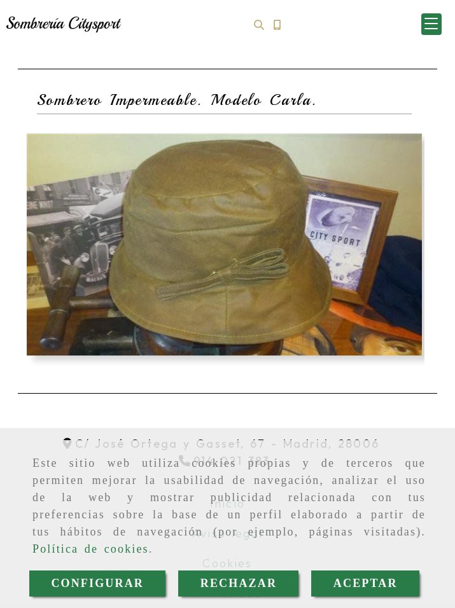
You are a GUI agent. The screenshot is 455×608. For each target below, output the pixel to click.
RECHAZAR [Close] (238, 583)
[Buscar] (259, 24)
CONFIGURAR (97, 583)
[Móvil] (277, 24)
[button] (431, 24)
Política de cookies (90, 548)
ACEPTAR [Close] (365, 583)
